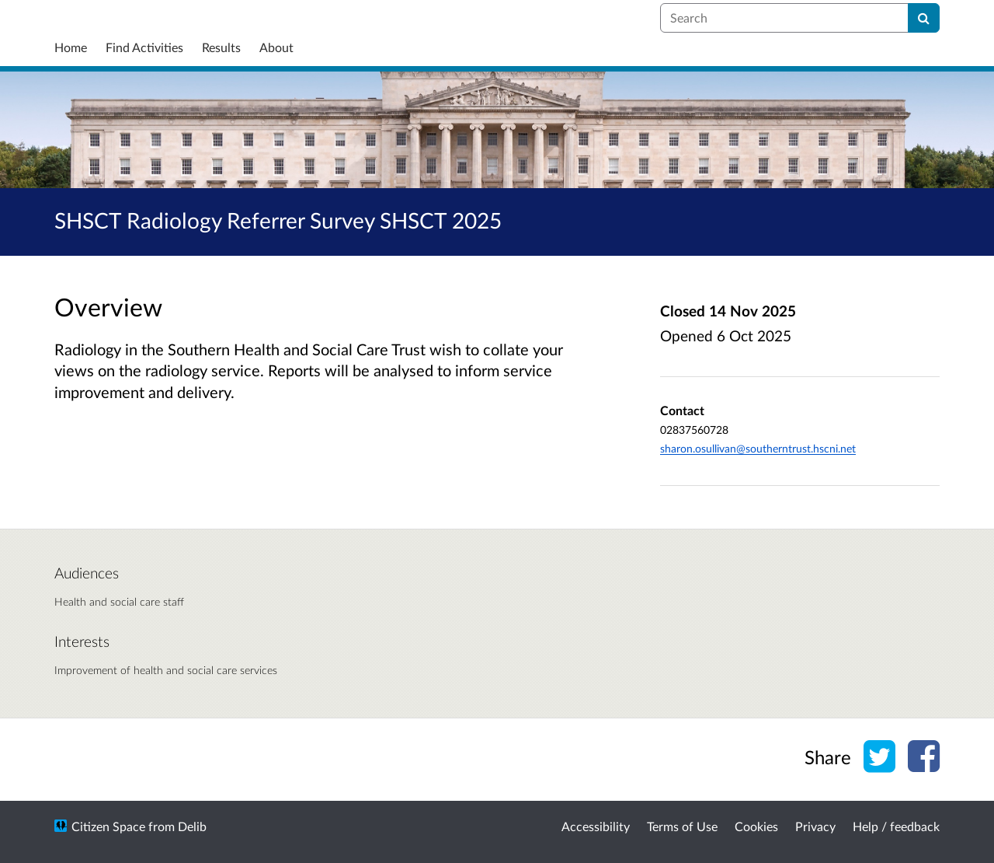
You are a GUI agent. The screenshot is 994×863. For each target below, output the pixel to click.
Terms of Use (682, 826)
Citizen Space (108, 826)
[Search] (924, 18)
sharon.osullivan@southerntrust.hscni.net (758, 448)
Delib (192, 826)
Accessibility (595, 826)
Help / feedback (896, 826)
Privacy (815, 826)
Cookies (756, 826)
